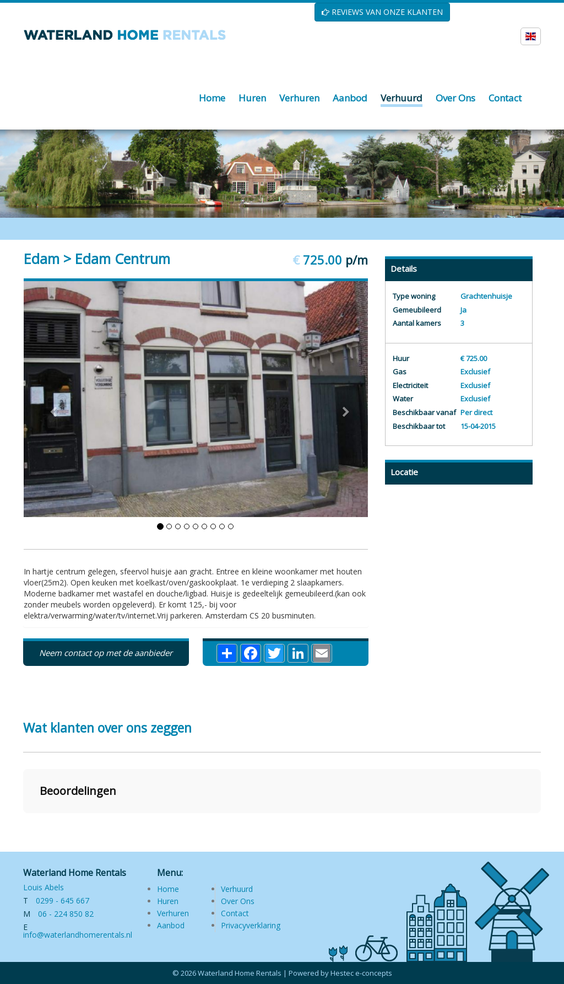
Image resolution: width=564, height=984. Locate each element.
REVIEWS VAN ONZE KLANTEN (382, 12)
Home (168, 889)
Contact (235, 913)
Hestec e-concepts (361, 973)
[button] (23, 824)
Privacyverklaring (250, 925)
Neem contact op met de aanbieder (105, 652)
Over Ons (237, 901)
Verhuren (173, 913)
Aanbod (171, 925)
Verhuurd (237, 889)
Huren (167, 901)
